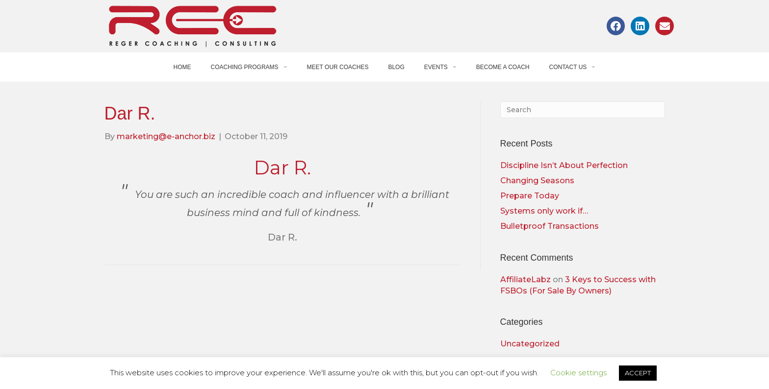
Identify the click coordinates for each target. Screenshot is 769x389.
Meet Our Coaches (338, 67)
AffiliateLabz (525, 279)
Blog (396, 67)
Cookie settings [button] (578, 372)
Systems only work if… (544, 211)
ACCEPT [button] (638, 373)
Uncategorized (530, 343)
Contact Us (572, 67)
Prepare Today (529, 195)
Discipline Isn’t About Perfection (564, 165)
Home (182, 67)
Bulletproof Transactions (549, 226)
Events (440, 67)
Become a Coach (503, 67)
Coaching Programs (249, 67)
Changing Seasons (537, 180)
